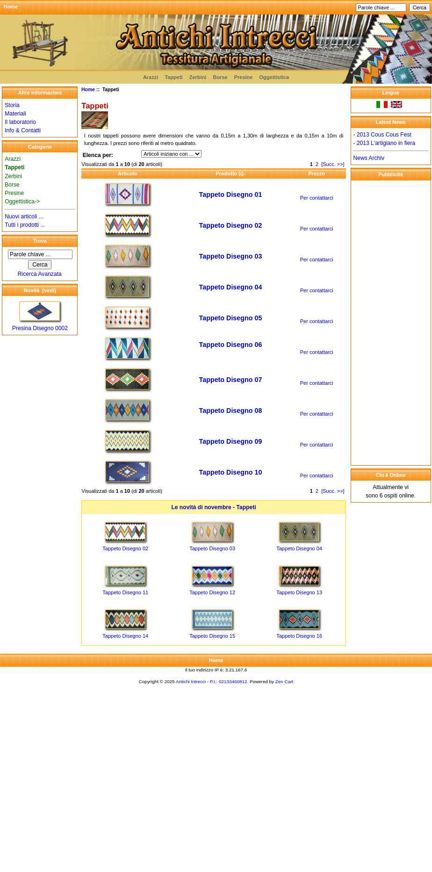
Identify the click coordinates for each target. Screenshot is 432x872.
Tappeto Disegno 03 (230, 256)
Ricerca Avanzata (40, 274)
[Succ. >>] (333, 164)
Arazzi (150, 77)
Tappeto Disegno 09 (230, 441)
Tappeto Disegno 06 (230, 344)
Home (11, 6)
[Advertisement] (390, 322)
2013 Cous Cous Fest (384, 134)
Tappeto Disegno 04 (230, 287)
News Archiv (368, 158)
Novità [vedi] (40, 290)
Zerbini (198, 77)
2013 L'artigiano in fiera (386, 143)
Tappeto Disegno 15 (212, 636)
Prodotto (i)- (230, 173)
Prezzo (316, 173)
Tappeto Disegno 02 (230, 225)
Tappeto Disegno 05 (230, 318)
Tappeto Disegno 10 (230, 472)
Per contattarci (316, 198)
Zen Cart (284, 681)
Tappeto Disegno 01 (230, 194)
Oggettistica (274, 77)
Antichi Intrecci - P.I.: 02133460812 (211, 681)
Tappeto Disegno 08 (230, 410)
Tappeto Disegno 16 (299, 636)
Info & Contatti (23, 130)
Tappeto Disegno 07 (230, 379)
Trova (40, 241)
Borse (220, 77)
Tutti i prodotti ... (25, 225)
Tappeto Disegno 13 (299, 592)
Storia (12, 105)
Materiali (15, 113)
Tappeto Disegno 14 (125, 636)
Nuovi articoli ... (24, 216)
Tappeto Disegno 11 (125, 592)
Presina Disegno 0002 (40, 325)
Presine (243, 77)
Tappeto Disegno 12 (212, 592)
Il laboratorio (20, 122)
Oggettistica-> (22, 201)
